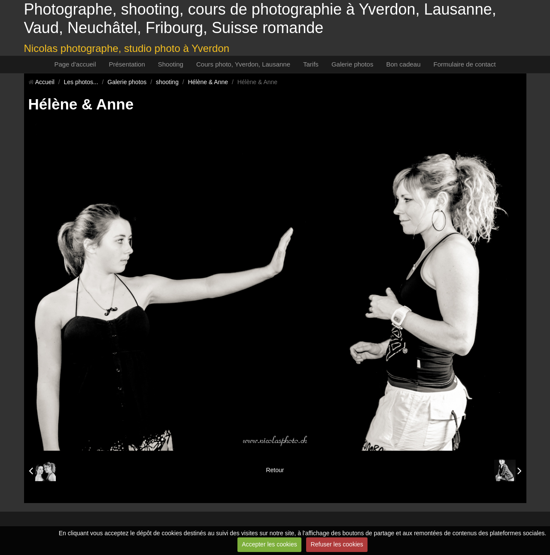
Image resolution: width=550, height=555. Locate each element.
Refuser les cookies (337, 544)
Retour (275, 470)
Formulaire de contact (465, 64)
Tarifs (311, 64)
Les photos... (81, 82)
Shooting (170, 64)
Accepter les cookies (269, 544)
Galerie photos (352, 64)
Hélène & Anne (208, 82)
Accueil (45, 82)
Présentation (127, 64)
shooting (167, 82)
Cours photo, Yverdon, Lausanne (243, 64)
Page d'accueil (75, 64)
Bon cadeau (403, 64)
